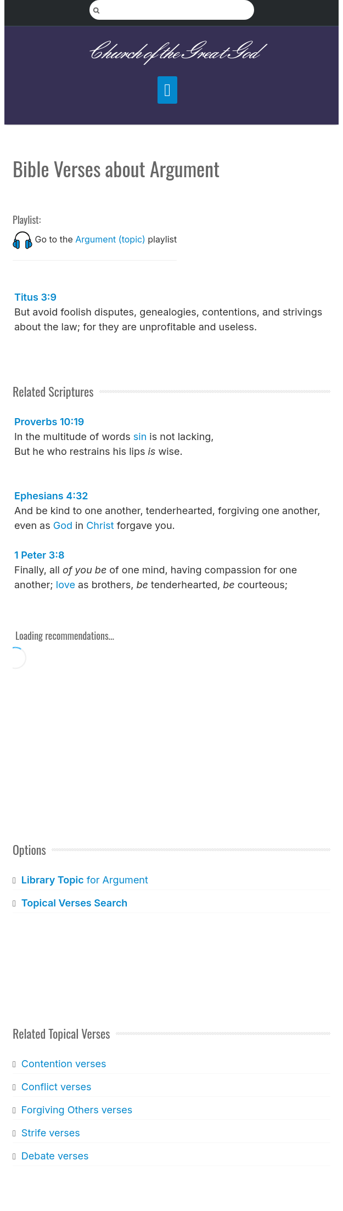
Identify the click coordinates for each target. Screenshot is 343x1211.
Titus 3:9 (35, 297)
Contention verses (63, 1063)
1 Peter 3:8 (39, 555)
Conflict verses (56, 1086)
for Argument (84, 880)
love (65, 584)
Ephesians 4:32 (51, 496)
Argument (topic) (110, 239)
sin (140, 436)
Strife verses (50, 1133)
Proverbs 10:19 (49, 421)
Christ (100, 525)
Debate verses (55, 1156)
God (62, 525)
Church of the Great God (171, 53)
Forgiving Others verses (76, 1110)
